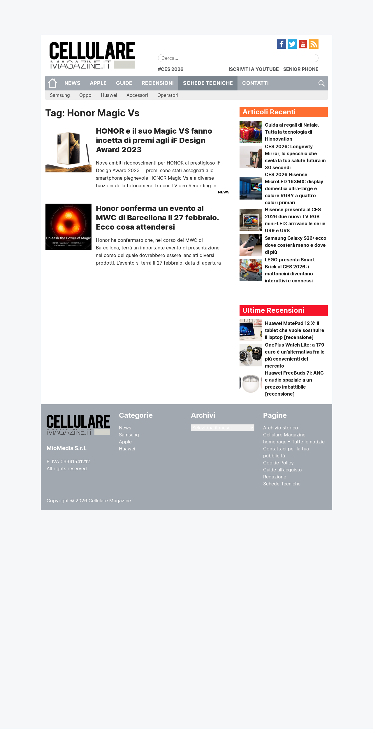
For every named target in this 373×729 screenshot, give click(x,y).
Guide (124, 83)
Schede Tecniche (208, 83)
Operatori (167, 95)
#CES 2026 (171, 69)
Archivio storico (280, 428)
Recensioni (158, 83)
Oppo (85, 95)
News (72, 83)
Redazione (274, 477)
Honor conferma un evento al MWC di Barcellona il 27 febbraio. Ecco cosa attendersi (157, 217)
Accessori (137, 95)
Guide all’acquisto (282, 470)
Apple (98, 83)
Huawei (109, 95)
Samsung (60, 95)
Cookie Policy (278, 463)
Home (52, 83)
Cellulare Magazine (110, 501)
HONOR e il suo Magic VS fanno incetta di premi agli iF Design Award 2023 (154, 140)
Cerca (321, 83)
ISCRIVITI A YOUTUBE (254, 69)
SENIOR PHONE (301, 69)
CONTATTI (255, 83)
